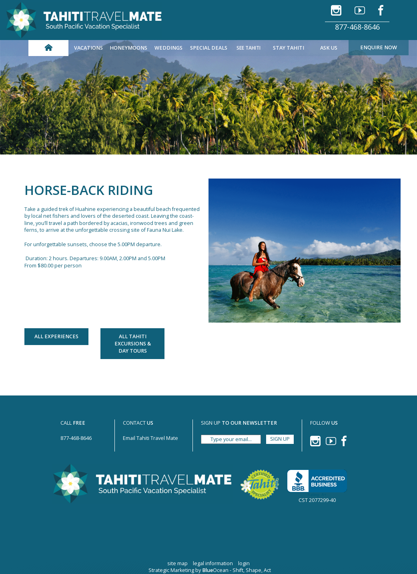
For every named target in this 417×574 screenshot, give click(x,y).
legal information (213, 563)
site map (177, 563)
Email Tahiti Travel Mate (150, 438)
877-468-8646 (357, 27)
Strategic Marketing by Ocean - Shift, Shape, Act (209, 570)
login (244, 563)
